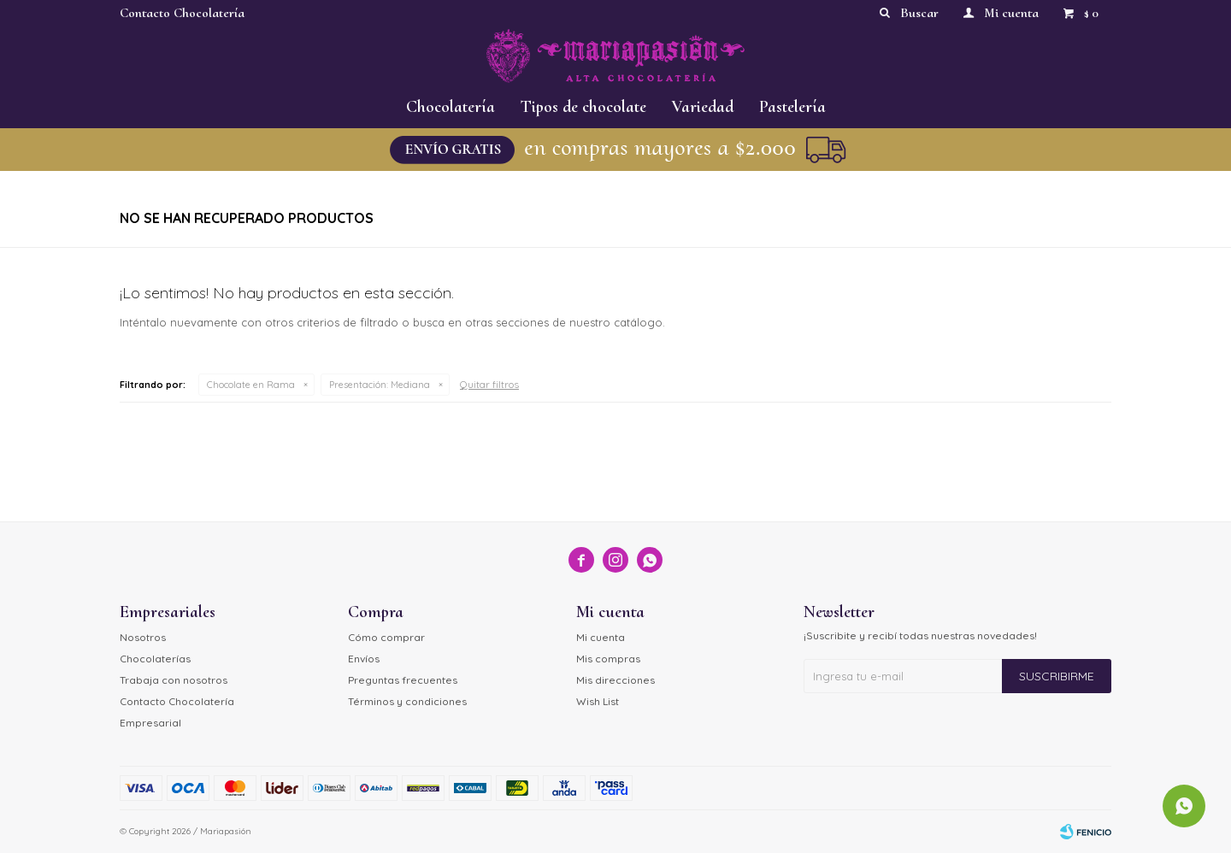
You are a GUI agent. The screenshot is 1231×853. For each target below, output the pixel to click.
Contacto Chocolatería (182, 12)
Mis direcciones (615, 680)
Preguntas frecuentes (402, 680)
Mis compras (608, 658)
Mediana (379, 385)
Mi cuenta (600, 637)
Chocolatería (450, 107)
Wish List (597, 701)
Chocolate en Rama (251, 385)
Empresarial (150, 722)
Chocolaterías (155, 658)
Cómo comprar (386, 637)
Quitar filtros (489, 384)
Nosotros (143, 637)
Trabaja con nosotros (173, 680)
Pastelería (792, 107)
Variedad (702, 107)
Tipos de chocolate (583, 107)
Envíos (364, 658)
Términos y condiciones (407, 701)
